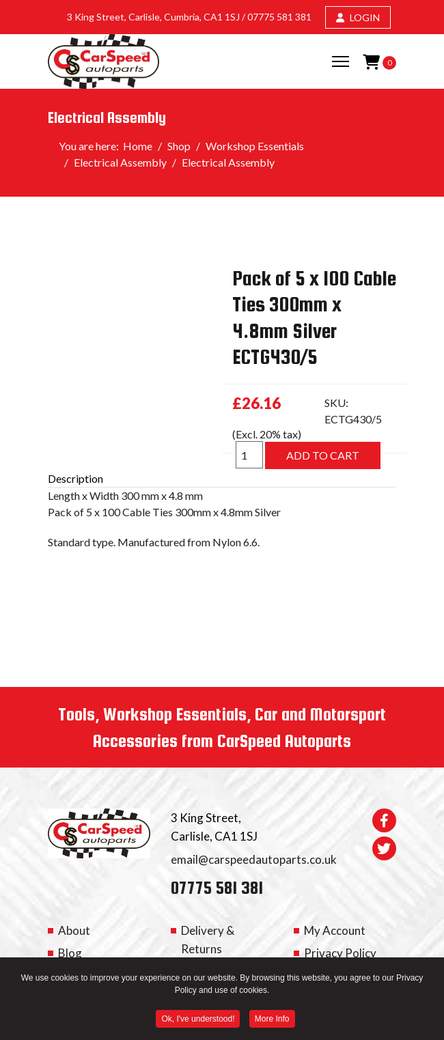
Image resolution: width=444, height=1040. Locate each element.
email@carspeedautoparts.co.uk (254, 859)
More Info (272, 1021)
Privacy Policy (340, 953)
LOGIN (358, 17)
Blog (70, 953)
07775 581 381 (279, 17)
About (74, 930)
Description (75, 478)
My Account (334, 930)
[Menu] (340, 61)
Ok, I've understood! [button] (197, 1021)
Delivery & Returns (207, 939)
